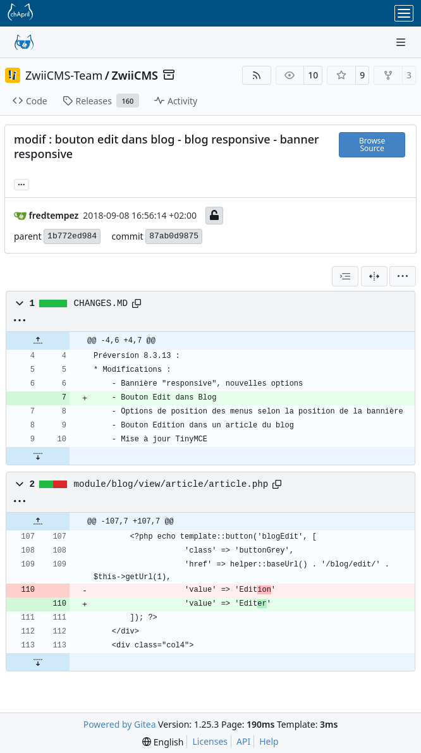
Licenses (210, 741)
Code (30, 101)
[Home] (24, 42)
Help (269, 741)
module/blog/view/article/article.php (171, 484)
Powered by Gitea (119, 724)
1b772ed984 (72, 236)
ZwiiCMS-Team (63, 75)
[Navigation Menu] (402, 42)
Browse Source (372, 144)
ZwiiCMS (134, 75)
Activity (175, 101)
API (243, 741)
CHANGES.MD (101, 303)
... (21, 183)
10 (313, 75)
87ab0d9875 (173, 236)
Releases (101, 100)
